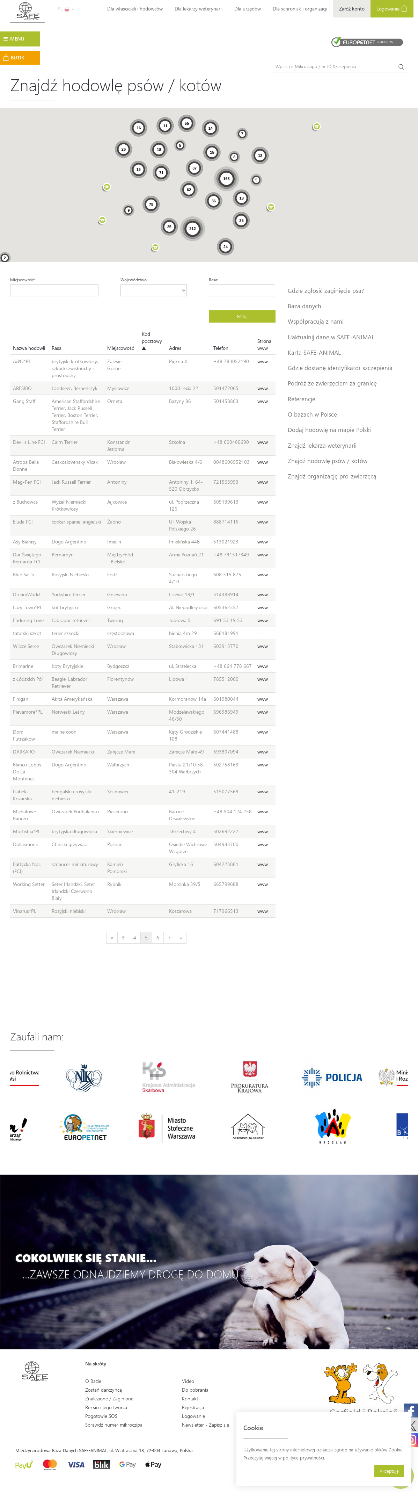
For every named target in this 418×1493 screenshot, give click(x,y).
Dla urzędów (247, 8)
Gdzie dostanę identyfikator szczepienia (340, 368)
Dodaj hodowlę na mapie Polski (329, 429)
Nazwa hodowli (29, 348)
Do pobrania (195, 1389)
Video (188, 1381)
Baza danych (304, 306)
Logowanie (392, 8)
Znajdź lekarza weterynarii (322, 445)
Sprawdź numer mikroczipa (113, 1424)
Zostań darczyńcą (103, 1389)
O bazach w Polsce (312, 414)
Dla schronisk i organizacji (300, 8)
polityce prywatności (303, 1457)
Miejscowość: (22, 279)
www (262, 361)
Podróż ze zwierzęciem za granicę (332, 383)
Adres (175, 348)
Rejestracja (193, 1407)
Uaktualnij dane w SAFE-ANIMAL (331, 337)
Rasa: (213, 279)
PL (66, 8)
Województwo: (134, 279)
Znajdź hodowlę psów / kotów (327, 460)
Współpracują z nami (316, 321)
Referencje (301, 399)
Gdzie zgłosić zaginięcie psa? (326, 290)
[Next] (180, 938)
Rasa (56, 348)
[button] (155, 248)
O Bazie (93, 1381)
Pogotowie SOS (101, 1416)
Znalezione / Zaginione (109, 1398)
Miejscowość (120, 348)
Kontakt (190, 1398)
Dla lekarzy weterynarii (198, 8)
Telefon (220, 348)
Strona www (264, 344)
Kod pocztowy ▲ (152, 341)
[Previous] (112, 938)
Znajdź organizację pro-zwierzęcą (332, 476)
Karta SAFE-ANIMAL (314, 352)
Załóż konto (352, 8)
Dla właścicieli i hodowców (135, 8)
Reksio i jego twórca (106, 1407)
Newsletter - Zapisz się (205, 1424)
